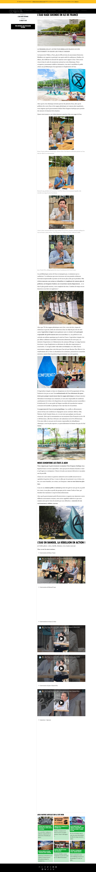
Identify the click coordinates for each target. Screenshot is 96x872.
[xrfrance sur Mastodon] (39, 867)
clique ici (76, 1)
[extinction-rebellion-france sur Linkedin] (56, 867)
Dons (67, 6)
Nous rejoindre (52, 6)
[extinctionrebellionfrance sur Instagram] (51, 867)
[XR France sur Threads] (51, 869)
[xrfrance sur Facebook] (45, 867)
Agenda (44, 6)
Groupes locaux (75, 6)
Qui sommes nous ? (28, 6)
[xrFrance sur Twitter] (48, 867)
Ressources (84, 6)
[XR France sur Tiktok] (48, 869)
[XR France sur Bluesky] (45, 869)
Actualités (61, 6)
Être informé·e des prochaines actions (23, 26)
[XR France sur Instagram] (42, 869)
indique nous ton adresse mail (38, 1)
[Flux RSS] (54, 869)
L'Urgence (37, 6)
